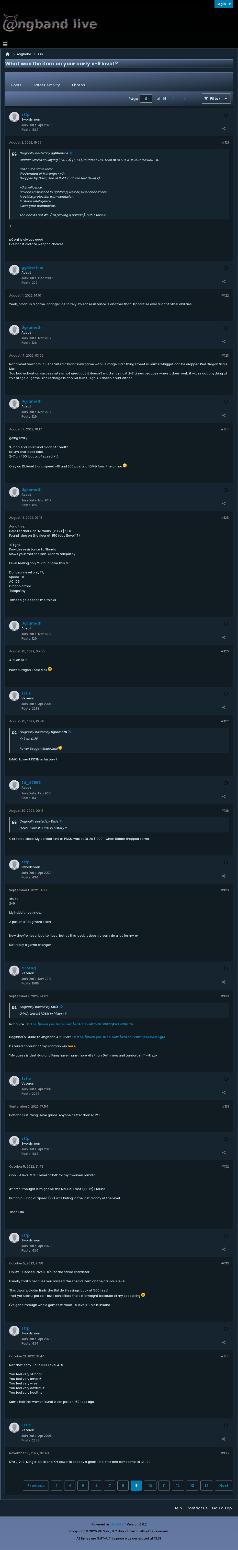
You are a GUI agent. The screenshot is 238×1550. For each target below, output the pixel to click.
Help (178, 1508)
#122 (225, 295)
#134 (225, 1356)
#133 (225, 1263)
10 (150, 1485)
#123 (225, 355)
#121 (225, 142)
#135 (225, 1453)
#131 (225, 1106)
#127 (225, 721)
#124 (225, 429)
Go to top (222, 1508)
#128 (225, 810)
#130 (225, 996)
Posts (16, 85)
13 (192, 1485)
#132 (225, 1166)
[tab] (16, 85)
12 (178, 1485)
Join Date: (29, 125)
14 (207, 1485)
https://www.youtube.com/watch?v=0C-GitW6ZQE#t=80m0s (80, 1024)
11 (164, 1485)
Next (224, 1485)
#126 (225, 651)
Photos (78, 85)
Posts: (26, 129)
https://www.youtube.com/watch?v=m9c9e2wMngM (119, 1037)
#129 (225, 890)
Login (224, 4)
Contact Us (197, 1508)
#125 (225, 517)
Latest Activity (47, 85)
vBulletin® (118, 1524)
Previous (35, 1485)
